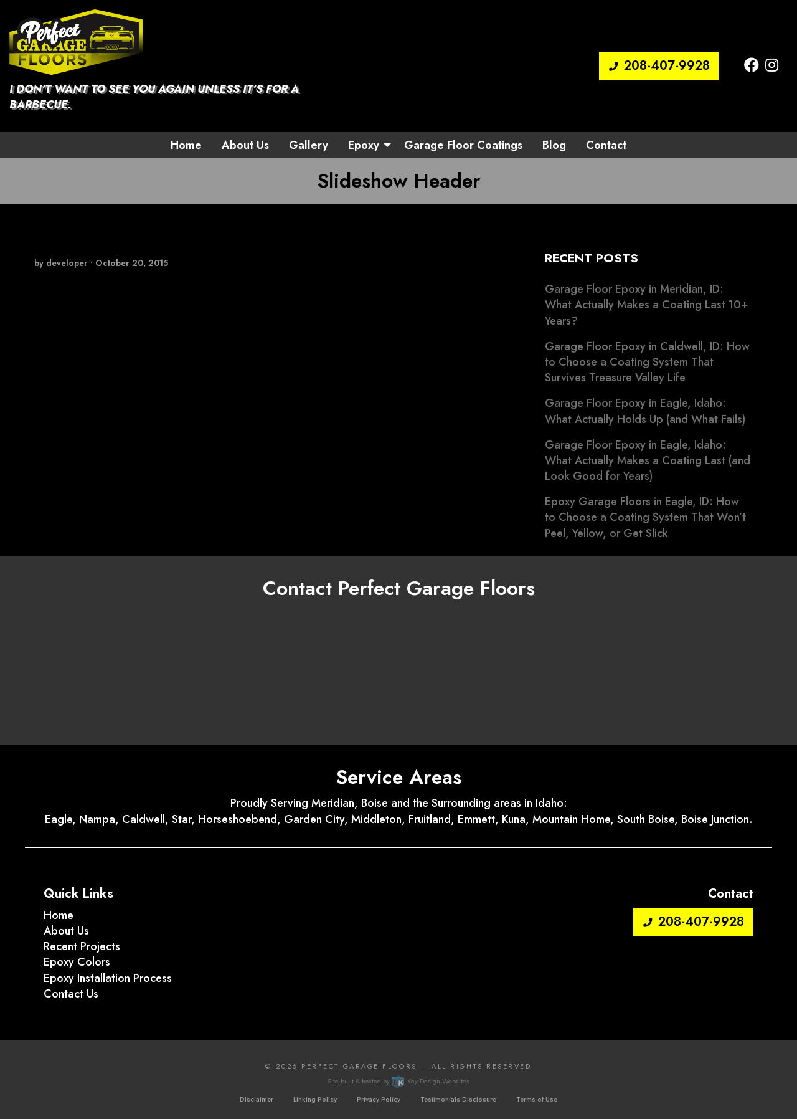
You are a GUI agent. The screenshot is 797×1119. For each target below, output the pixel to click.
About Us (66, 931)
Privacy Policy (378, 1099)
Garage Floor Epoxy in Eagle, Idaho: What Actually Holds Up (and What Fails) (645, 411)
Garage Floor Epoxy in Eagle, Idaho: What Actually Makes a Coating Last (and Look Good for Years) (647, 460)
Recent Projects (82, 946)
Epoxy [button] (363, 145)
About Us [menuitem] (245, 145)
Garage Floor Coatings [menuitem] (463, 145)
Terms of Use (536, 1099)
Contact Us (71, 994)
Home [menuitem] (186, 145)
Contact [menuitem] (606, 145)
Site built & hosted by (398, 1081)
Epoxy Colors (77, 962)
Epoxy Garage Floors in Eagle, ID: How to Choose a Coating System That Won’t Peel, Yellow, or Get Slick (645, 517)
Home (58, 915)
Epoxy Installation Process (108, 978)
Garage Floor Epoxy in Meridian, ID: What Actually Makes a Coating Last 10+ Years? (646, 304)
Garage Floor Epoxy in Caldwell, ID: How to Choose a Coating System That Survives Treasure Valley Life (647, 362)
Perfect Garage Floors (359, 1066)
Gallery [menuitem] (308, 145)
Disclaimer (256, 1099)
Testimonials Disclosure (458, 1099)
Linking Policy (315, 1099)
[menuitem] (366, 144)
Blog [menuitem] (554, 145)
